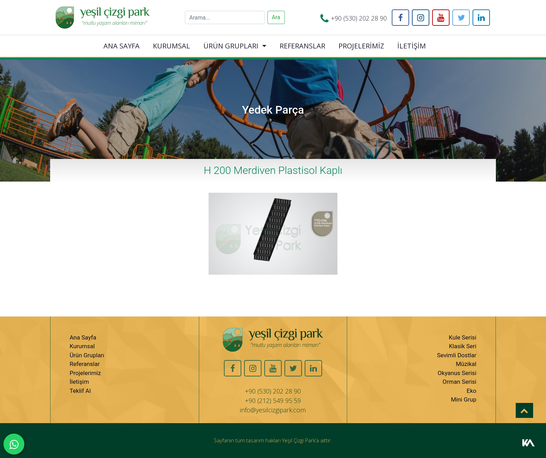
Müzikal (466, 363)
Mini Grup (463, 399)
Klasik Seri (462, 346)
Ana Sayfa (83, 337)
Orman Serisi (459, 381)
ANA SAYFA (121, 46)
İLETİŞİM (411, 46)
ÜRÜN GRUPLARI (230, 46)
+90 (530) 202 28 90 (359, 18)
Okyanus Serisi (457, 372)
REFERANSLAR (302, 46)
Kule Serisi (462, 337)
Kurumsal (82, 346)
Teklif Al (80, 390)
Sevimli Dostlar (456, 355)
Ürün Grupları (87, 355)
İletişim (79, 381)
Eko (471, 390)
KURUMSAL (171, 46)
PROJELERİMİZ (361, 46)
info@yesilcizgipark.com (273, 410)
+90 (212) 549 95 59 (273, 400)
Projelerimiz (85, 372)
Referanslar (85, 363)
